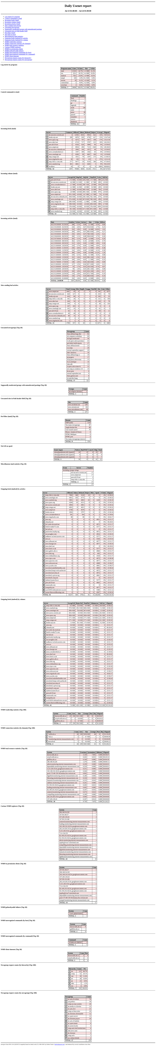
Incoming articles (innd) (12, 24)
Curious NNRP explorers (13, 47)
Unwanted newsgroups (12, 27)
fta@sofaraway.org (59, 1044)
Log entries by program (12, 17)
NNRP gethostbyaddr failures (14, 51)
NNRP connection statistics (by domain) (17, 43)
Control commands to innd (13, 18)
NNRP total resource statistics (14, 45)
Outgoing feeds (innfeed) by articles (16, 38)
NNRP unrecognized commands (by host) (18, 52)
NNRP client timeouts (12, 56)
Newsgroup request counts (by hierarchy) (18, 58)
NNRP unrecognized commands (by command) (20, 54)
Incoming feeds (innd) (12, 20)
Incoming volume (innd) (12, 22)
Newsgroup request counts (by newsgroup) (18, 60)
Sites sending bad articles (13, 25)
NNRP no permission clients (14, 49)
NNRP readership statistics (13, 42)
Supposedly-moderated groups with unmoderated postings (23, 29)
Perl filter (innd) (10, 33)
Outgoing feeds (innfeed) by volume (16, 40)
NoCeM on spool (10, 34)
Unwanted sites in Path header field (16, 31)
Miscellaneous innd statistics (14, 36)
